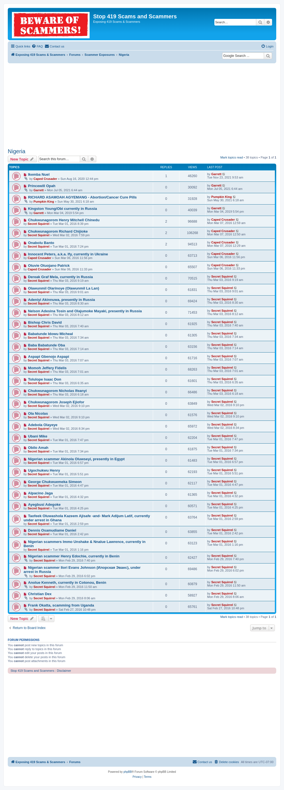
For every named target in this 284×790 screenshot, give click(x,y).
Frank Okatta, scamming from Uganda (61, 605)
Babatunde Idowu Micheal (50, 334)
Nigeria (16, 151)
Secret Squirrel (38, 223)
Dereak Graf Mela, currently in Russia (60, 277)
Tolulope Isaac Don (44, 379)
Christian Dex (40, 594)
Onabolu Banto (41, 243)
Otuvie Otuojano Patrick (49, 265)
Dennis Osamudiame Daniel (52, 530)
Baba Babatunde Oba (46, 345)
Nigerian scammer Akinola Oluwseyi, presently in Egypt (76, 459)
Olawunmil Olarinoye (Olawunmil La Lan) (63, 288)
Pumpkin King (44, 201)
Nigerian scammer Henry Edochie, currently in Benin (74, 556)
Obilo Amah (38, 448)
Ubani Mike (37, 436)
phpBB (127, 771)
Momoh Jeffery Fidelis (47, 368)
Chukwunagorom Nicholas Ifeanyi (57, 391)
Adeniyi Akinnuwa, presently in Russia (61, 300)
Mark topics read (231, 157)
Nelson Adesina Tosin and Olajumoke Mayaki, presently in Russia (85, 311)
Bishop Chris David (45, 322)
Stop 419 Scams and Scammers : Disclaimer (41, 670)
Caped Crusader (45, 178)
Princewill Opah (41, 186)
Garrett (216, 174)
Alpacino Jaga (40, 493)
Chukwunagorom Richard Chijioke (58, 231)
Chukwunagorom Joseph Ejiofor (56, 402)
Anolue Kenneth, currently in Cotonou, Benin (67, 582)
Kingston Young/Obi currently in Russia (62, 209)
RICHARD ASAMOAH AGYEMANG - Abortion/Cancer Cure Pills (82, 197)
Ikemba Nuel (39, 174)
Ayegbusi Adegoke (44, 504)
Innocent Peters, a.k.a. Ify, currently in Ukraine (68, 254)
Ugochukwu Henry (44, 470)
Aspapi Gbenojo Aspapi (48, 356)
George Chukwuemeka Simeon (55, 482)
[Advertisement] (142, 105)
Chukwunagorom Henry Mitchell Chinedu (64, 220)
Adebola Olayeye (42, 425)
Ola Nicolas (38, 413)
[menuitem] (37, 46)
